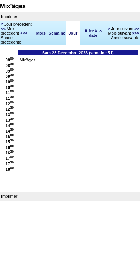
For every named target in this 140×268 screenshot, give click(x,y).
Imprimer (9, 17)
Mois (41, 33)
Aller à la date (93, 33)
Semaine (57, 33)
